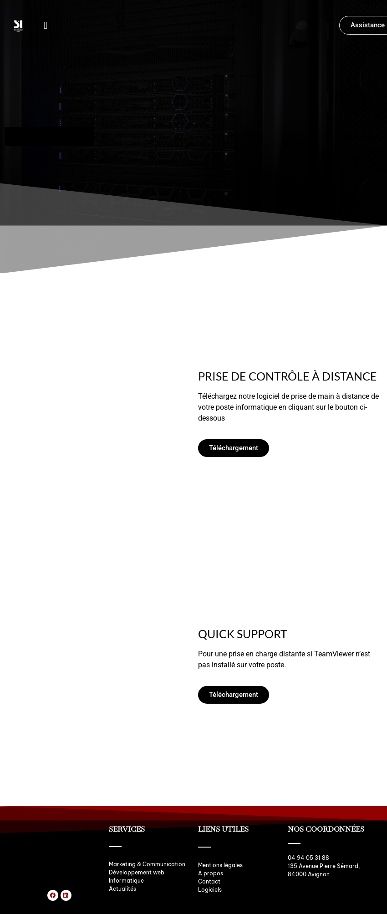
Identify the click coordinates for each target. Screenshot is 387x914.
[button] (45, 25)
